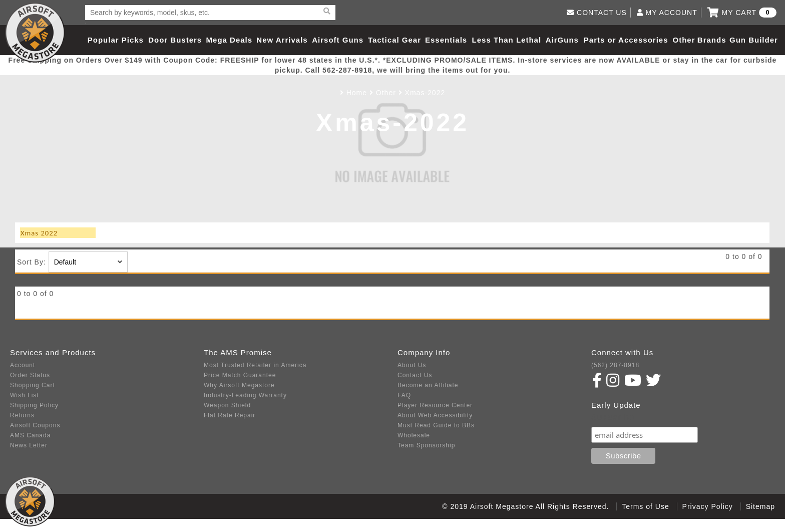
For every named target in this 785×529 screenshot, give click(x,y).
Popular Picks (116, 40)
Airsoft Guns (337, 40)
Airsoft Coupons (35, 425)
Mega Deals (229, 40)
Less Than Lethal (507, 40)
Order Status (30, 375)
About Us (412, 365)
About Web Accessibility (435, 415)
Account (22, 365)
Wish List (24, 395)
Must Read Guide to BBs (436, 425)
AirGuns (562, 40)
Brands (711, 40)
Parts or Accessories (626, 40)
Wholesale (414, 435)
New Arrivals (281, 40)
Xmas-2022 (425, 93)
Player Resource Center (435, 405)
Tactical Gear (394, 40)
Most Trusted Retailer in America (255, 365)
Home (356, 93)
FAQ (404, 395)
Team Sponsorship (426, 445)
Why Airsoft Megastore (239, 385)
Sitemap (760, 506)
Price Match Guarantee (240, 375)
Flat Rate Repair (229, 415)
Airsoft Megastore (35, 33)
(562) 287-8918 (615, 365)
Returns (22, 415)
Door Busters (175, 40)
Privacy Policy (707, 506)
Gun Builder (753, 40)
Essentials (446, 40)
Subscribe (612, 417)
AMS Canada (30, 435)
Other (683, 40)
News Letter (29, 445)
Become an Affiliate (428, 385)
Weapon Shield (227, 405)
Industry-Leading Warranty (245, 395)
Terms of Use (645, 506)
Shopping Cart (32, 385)
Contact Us (415, 375)
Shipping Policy (34, 405)
